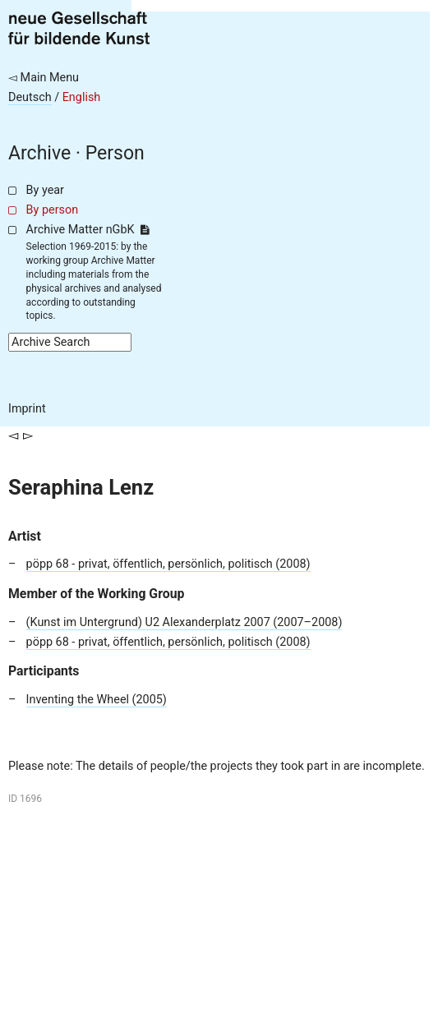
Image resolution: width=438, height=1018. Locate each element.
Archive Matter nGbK (88, 230)
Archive (39, 153)
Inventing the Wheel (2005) (96, 700)
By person (52, 210)
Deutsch (30, 97)
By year (45, 190)
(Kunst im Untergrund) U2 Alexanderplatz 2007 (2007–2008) (184, 622)
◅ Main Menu (43, 78)
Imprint (27, 409)
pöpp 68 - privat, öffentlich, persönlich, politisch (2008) (168, 564)
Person (115, 153)
